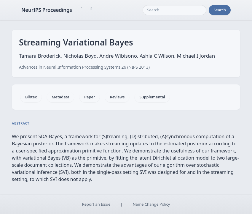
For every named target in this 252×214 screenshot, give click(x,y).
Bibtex (31, 97)
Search (219, 9)
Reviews (117, 97)
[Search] (174, 10)
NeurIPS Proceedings (46, 10)
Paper (89, 97)
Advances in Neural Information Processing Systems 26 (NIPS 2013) (84, 67)
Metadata (60, 97)
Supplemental (152, 97)
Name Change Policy (151, 204)
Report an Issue (96, 204)
